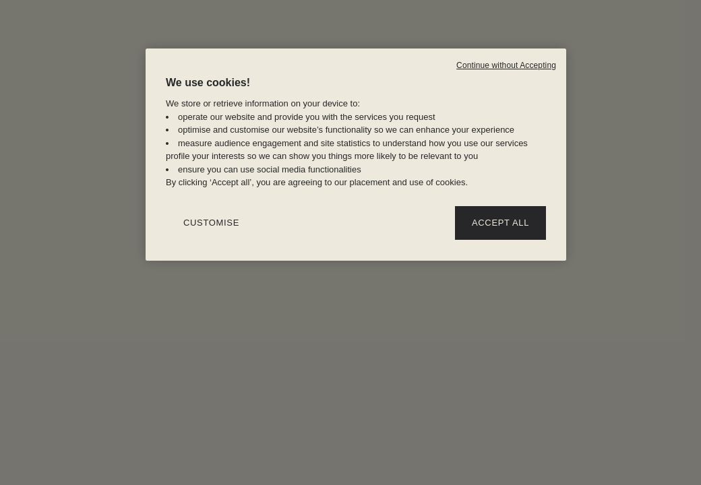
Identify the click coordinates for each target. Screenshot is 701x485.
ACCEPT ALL (500, 223)
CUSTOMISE (211, 223)
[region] (356, 154)
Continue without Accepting (506, 65)
